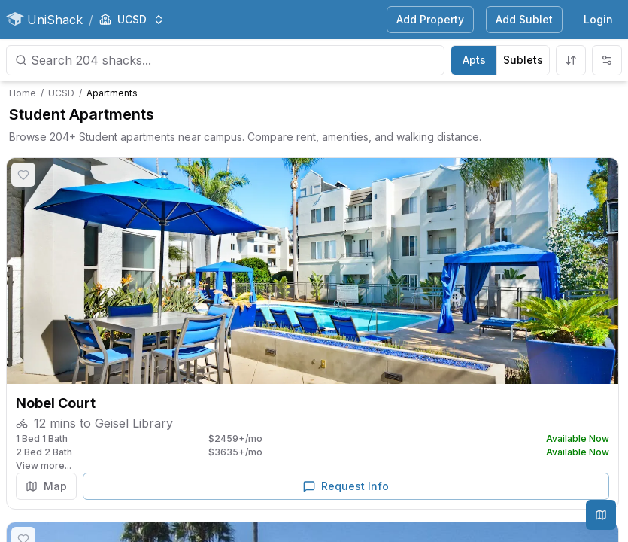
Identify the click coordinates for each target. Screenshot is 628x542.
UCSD (61, 93)
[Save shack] (23, 175)
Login (598, 19)
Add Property (430, 19)
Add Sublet (524, 19)
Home (22, 93)
